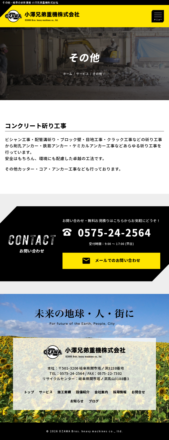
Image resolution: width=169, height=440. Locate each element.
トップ (29, 392)
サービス (82, 73)
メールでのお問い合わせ (111, 260)
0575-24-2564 (114, 232)
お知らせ (77, 401)
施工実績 (64, 392)
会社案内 (101, 392)
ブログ (94, 401)
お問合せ (138, 392)
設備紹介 (83, 392)
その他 (97, 73)
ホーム (67, 73)
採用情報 (119, 392)
